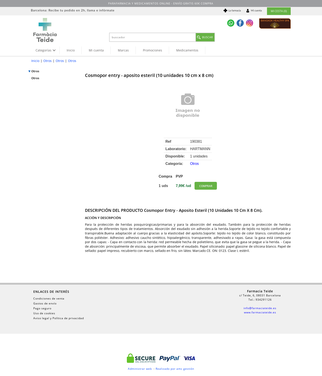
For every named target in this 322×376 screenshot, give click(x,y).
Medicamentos (187, 50)
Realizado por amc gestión (175, 369)
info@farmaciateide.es (260, 308)
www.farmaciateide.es (260, 312)
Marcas (123, 50)
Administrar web (140, 369)
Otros (47, 61)
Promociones (152, 50)
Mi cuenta (96, 50)
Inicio (71, 50)
